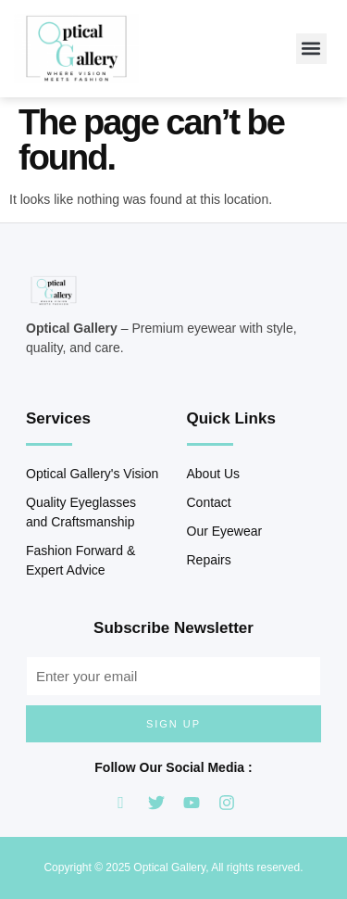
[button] (311, 48)
